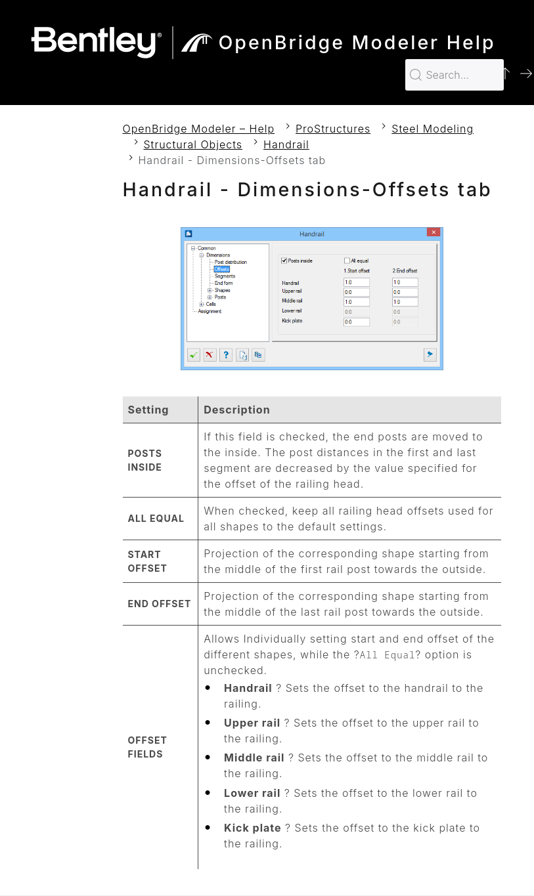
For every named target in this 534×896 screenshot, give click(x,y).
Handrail (286, 144)
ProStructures (333, 128)
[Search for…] (454, 75)
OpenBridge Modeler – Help (199, 128)
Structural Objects (193, 144)
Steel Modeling (432, 128)
